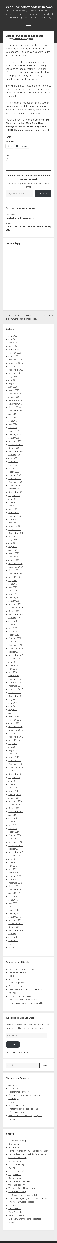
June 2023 (13, 461)
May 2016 (12, 750)
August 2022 (14, 495)
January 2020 (14, 601)
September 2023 (15, 451)
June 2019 (13, 625)
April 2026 (12, 346)
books (11, 976)
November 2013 (15, 845)
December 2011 (15, 920)
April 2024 (12, 428)
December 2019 (15, 604)
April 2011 (12, 947)
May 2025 (12, 383)
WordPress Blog (15, 1212)
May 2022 (12, 506)
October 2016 (14, 733)
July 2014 (12, 818)
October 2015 (14, 771)
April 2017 (12, 713)
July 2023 (12, 458)
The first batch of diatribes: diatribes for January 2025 (28, 228)
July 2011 (12, 937)
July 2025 (12, 377)
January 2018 (14, 682)
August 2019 (14, 618)
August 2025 (14, 373)
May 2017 (12, 709)
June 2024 (13, 421)
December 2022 (15, 482)
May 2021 (12, 546)
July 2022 (12, 499)
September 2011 (15, 930)
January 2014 (14, 839)
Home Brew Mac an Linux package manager (28, 1151)
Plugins (11, 1168)
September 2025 (15, 370)
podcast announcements (19, 996)
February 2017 (14, 720)
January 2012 (14, 917)
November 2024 (15, 404)
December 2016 (15, 726)
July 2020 (12, 580)
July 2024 (12, 417)
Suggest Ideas (14, 1174)
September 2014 (15, 811)
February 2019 (14, 638)
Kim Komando (14, 1161)
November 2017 (15, 689)
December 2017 (15, 686)
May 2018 (12, 669)
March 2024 (13, 431)
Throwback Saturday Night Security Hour (26, 1003)
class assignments (17, 983)
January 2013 (14, 879)
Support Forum (15, 1178)
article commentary (26, 208)
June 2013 (13, 862)
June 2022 (13, 502)
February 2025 (14, 394)
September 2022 (15, 492)
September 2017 (15, 696)
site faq (11, 1102)
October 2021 (14, 529)
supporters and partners (19, 1181)
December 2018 (15, 645)
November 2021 (15, 526)
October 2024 (14, 407)
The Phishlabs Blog (17, 1191)
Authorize (12, 1085)
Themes (12, 1205)
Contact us (13, 1088)
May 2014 (12, 825)
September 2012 (15, 890)
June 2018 (13, 665)
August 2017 (14, 699)
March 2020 (13, 594)
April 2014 (12, 828)
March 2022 (13, 512)
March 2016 (13, 757)
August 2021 (14, 536)
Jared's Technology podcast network (28, 7)
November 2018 (15, 648)
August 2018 (14, 659)
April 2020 (12, 591)
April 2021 (12, 550)
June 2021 (13, 543)
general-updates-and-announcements (25, 989)
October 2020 (14, 570)
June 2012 (13, 900)
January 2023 (14, 478)
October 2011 (14, 927)
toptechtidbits (14, 1208)
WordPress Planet (16, 1215)
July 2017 (12, 703)
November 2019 (15, 608)
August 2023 (14, 455)
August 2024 (14, 414)
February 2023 (14, 475)
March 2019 (13, 635)
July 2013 (12, 859)
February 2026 (14, 353)
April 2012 (12, 907)
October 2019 (14, 611)
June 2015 (13, 784)
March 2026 (13, 349)
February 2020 (14, 597)
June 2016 (13, 747)
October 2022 (14, 489)
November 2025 (15, 363)
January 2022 (14, 519)
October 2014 (14, 808)
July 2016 (12, 743)
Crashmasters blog (17, 1141)
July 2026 (12, 336)
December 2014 (15, 801)
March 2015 (13, 791)
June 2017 (13, 706)
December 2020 (15, 563)
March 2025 (13, 390)
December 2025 (15, 360)
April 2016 (12, 754)
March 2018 (13, 676)
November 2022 (15, 485)
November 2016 (15, 730)
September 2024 (15, 411)
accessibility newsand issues (21, 969)
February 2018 (14, 679)
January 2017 (14, 723)
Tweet (9, 136)
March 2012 (13, 910)
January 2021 (14, 560)
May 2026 (12, 343)
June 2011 (13, 941)
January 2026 (14, 356)
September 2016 (15, 737)
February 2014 (14, 835)
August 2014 (14, 815)
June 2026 (13, 339)
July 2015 (12, 781)
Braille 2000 (13, 979)
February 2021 (14, 557)
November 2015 (15, 767)
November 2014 (15, 805)
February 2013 (14, 876)
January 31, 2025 (20, 39)
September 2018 (15, 655)
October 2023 (14, 448)
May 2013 (12, 866)
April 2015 (12, 788)
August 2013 (14, 856)
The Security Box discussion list (22, 1195)
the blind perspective (17, 1185)
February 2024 (14, 434)
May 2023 (12, 465)
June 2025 (13, 380)
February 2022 (14, 516)
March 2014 (13, 832)
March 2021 (13, 553)
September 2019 (15, 614)
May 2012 (12, 903)
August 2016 (14, 740)
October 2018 (14, 652)
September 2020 (15, 574)
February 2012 (14, 913)
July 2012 (12, 896)
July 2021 (12, 540)
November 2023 (15, 444)
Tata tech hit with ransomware (20, 218)
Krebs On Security (16, 1164)
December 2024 (15, 400)
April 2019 (12, 631)
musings (12, 993)
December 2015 (15, 764)
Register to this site (16, 1171)
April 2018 (12, 672)
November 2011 (15, 924)
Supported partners (17, 1105)
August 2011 (14, 934)
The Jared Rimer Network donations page (26, 1188)
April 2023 (12, 468)
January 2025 (14, 397)
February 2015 (14, 794)
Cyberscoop (13, 1144)
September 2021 (15, 533)
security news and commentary (22, 1000)
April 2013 (12, 869)
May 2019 (12, 628)
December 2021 (15, 523)
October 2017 (14, 692)
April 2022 (12, 509)
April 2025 (12, 387)
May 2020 (12, 587)
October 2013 (14, 849)
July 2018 (12, 662)
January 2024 (14, 438)
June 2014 (13, 822)
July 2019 (12, 621)
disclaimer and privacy (18, 1092)
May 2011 (12, 944)
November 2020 (15, 567)
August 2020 (14, 577)
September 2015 (15, 774)
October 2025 (14, 366)
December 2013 (15, 842)
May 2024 (12, 424)
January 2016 (14, 760)
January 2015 (14, 798)
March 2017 (13, 716)
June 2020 (13, 584)
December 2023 (15, 441)
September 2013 (15, 852)
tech (31, 39)
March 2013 (13, 873)
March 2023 (13, 472)
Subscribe (43, 193)
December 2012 (15, 883)
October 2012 (14, 886)
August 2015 (14, 777)
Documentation (15, 1147)
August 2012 (14, 893)
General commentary (17, 986)
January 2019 (14, 642)
